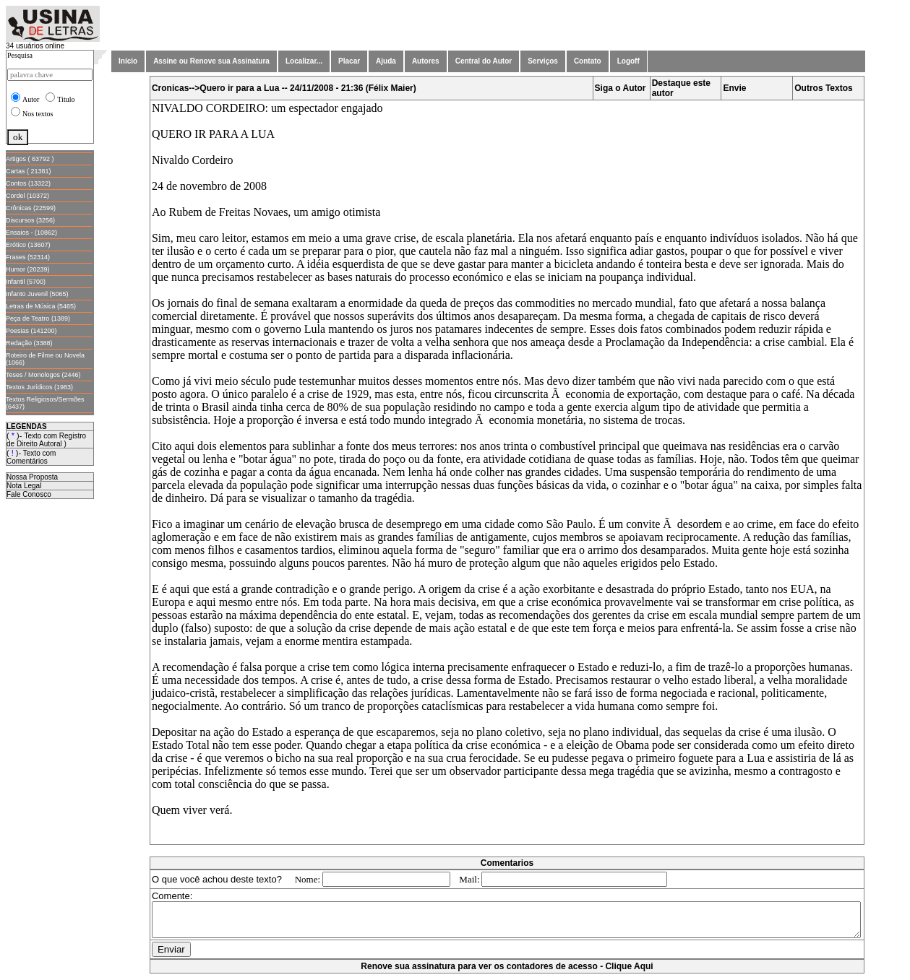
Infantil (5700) (26, 281)
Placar (349, 61)
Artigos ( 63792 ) (30, 158)
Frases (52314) (28, 257)
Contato (587, 61)
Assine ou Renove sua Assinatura (211, 61)
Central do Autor (483, 61)
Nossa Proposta (32, 477)
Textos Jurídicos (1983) (39, 387)
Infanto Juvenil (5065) (37, 294)
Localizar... (304, 61)
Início (128, 61)
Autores (425, 61)
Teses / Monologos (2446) (43, 374)
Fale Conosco (29, 494)
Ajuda (386, 61)
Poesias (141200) (31, 330)
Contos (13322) (28, 183)
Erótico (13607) (28, 244)
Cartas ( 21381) (28, 171)
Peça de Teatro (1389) (38, 318)
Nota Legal (24, 486)
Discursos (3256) (30, 220)
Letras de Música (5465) (41, 306)
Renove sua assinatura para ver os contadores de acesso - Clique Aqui (510, 973)
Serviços (543, 61)
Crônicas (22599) (31, 208)
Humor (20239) (28, 269)
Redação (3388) (29, 343)
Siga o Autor (623, 88)
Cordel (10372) (27, 195)
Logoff (628, 61)
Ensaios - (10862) (31, 232)
